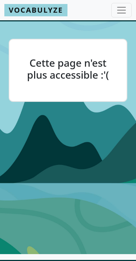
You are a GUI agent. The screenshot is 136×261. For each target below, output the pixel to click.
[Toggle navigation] (121, 10)
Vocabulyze (36, 10)
